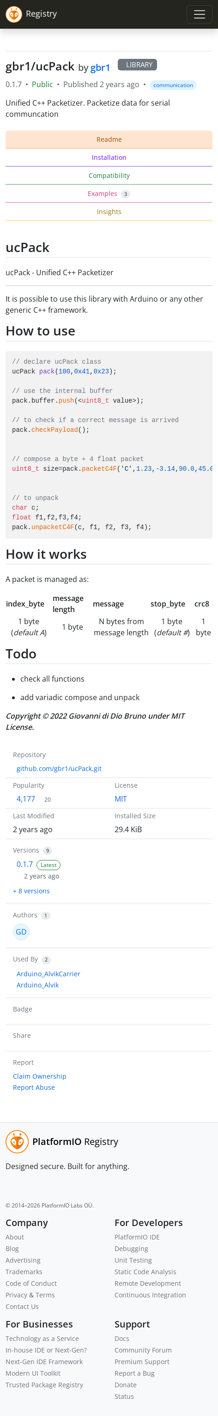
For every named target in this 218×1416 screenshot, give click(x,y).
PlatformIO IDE (137, 1237)
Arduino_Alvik (38, 984)
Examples (109, 193)
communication (173, 85)
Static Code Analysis (145, 1271)
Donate (126, 1384)
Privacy (16, 1294)
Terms (45, 1294)
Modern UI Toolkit (33, 1373)
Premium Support (142, 1361)
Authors (25, 914)
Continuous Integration (150, 1294)
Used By (25, 959)
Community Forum (143, 1350)
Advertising (23, 1260)
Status (124, 1396)
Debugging (131, 1248)
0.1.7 (25, 864)
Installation (109, 157)
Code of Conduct (31, 1283)
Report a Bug (135, 1373)
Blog (12, 1248)
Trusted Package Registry (44, 1384)
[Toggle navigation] (199, 14)
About (15, 1237)
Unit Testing (133, 1260)
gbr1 (100, 67)
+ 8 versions (31, 890)
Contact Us (22, 1306)
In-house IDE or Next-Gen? (46, 1350)
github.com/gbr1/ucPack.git (59, 768)
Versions (26, 850)
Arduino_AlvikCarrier (48, 973)
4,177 (26, 799)
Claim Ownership (40, 1076)
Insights (109, 211)
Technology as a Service (42, 1338)
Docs (122, 1338)
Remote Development (148, 1283)
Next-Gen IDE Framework (44, 1361)
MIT (121, 799)
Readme (109, 139)
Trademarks (24, 1271)
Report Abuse (34, 1087)
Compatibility (109, 175)
